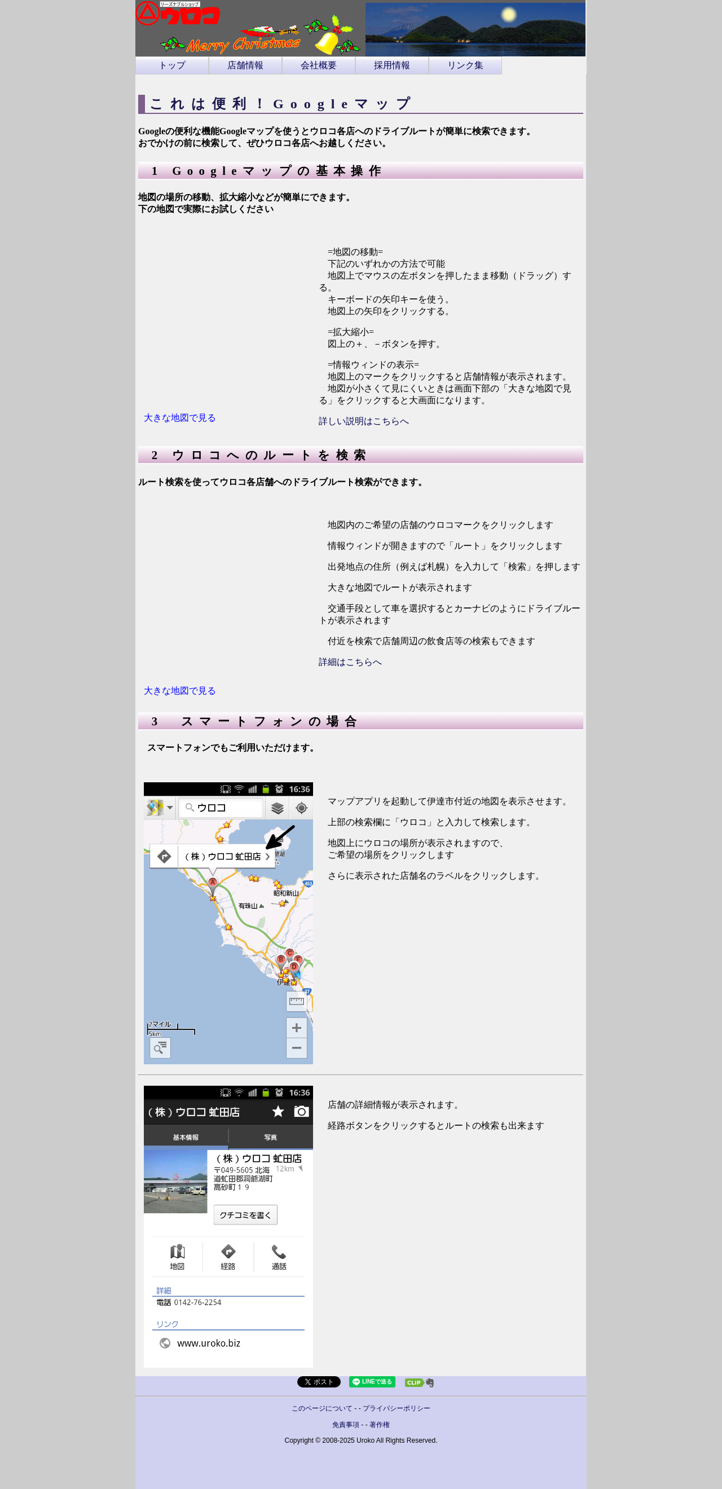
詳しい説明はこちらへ (364, 421)
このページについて (322, 1408)
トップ (172, 65)
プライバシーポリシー (396, 1408)
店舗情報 (245, 65)
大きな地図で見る (180, 417)
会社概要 (319, 65)
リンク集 (465, 65)
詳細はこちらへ (350, 662)
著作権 (379, 1425)
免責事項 (345, 1425)
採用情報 (392, 65)
